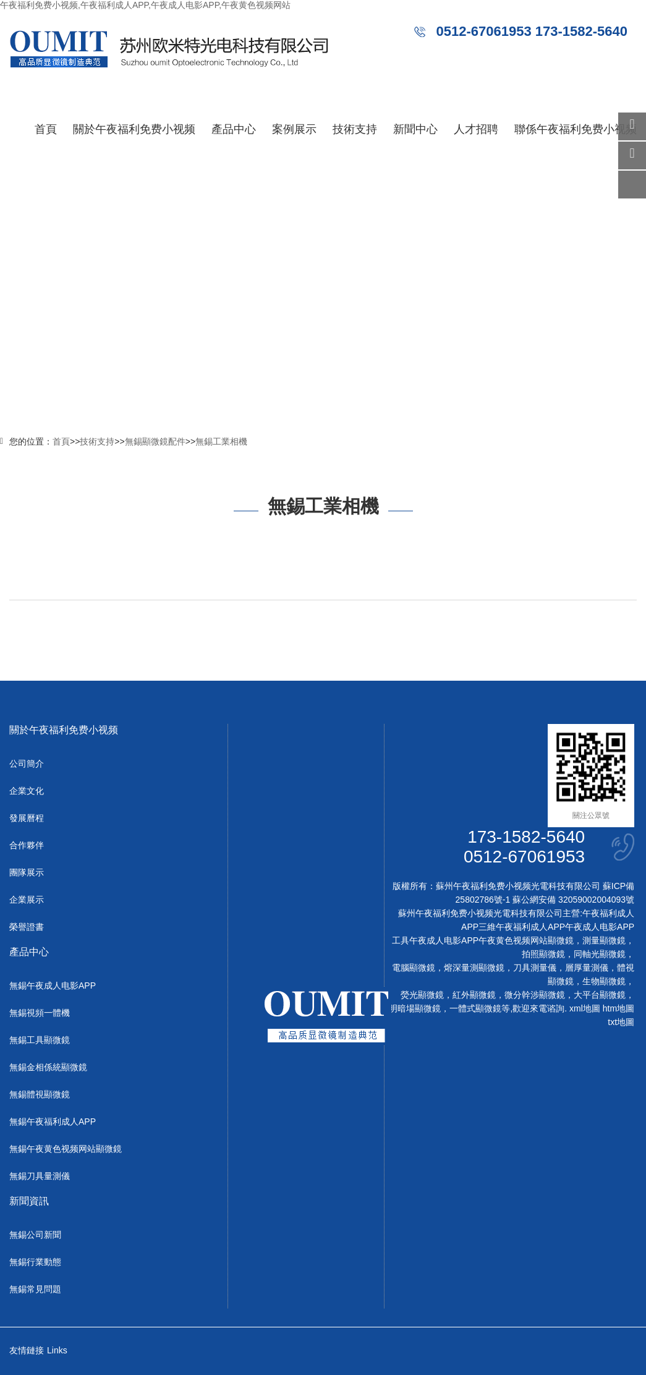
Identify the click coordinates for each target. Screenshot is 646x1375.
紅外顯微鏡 (474, 995)
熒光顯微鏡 (422, 995)
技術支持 (355, 129)
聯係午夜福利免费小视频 (575, 129)
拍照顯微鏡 (543, 954)
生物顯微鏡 (604, 981)
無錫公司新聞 (35, 1235)
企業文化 (26, 791)
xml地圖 (584, 1008)
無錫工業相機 (221, 441)
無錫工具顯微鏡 (39, 1040)
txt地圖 (621, 1022)
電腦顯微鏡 (413, 968)
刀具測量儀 (534, 968)
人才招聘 (476, 129)
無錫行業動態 (35, 1262)
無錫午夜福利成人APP (52, 1121)
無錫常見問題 (35, 1289)
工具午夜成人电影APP (435, 940)
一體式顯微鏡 (475, 1008)
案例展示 (294, 129)
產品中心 (233, 129)
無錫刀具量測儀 (39, 1176)
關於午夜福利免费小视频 (134, 129)
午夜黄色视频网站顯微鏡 (526, 940)
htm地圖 (618, 1008)
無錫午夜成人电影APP (52, 985)
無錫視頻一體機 (39, 1013)
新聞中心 (415, 129)
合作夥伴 (26, 845)
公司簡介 (26, 763)
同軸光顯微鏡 (600, 954)
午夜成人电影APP (599, 927)
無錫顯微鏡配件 (155, 441)
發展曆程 (26, 818)
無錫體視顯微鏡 (39, 1094)
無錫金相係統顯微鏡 (48, 1067)
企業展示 (26, 900)
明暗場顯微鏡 (415, 1008)
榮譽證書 (26, 927)
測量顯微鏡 (604, 940)
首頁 (46, 129)
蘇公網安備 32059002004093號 (572, 900)
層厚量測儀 (586, 968)
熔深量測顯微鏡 (474, 968)
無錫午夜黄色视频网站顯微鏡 (65, 1149)
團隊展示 (26, 872)
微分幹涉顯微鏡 (534, 995)
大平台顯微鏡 (600, 995)
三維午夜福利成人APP (521, 927)
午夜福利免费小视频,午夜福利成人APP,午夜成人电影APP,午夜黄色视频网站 (145, 5)
